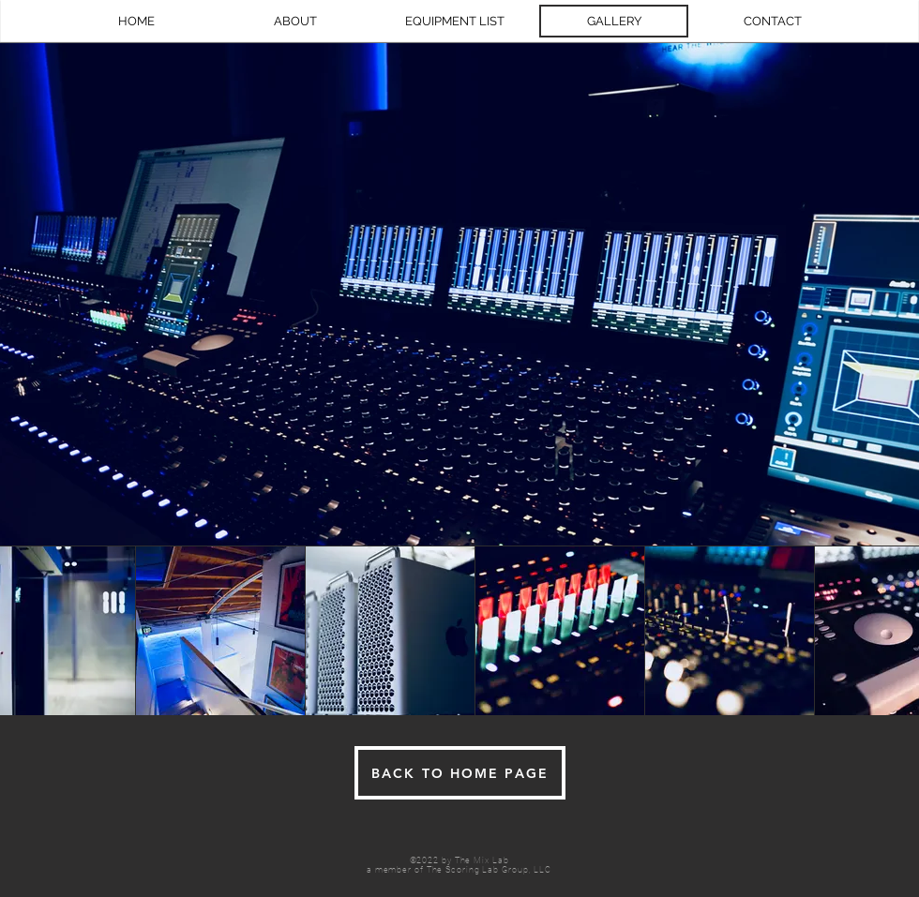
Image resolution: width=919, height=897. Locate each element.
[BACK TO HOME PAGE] (459, 773)
